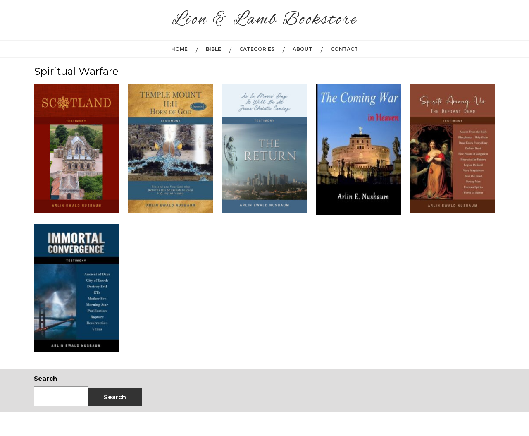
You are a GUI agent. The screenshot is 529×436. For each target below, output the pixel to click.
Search (45, 378)
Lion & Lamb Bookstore (264, 19)
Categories (256, 49)
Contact (344, 49)
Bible (213, 49)
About (302, 49)
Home (179, 49)
